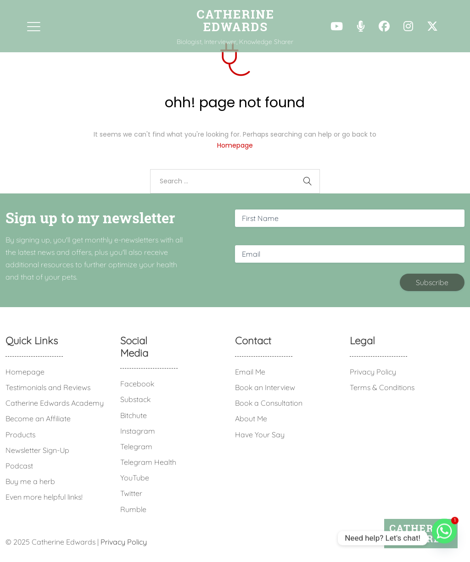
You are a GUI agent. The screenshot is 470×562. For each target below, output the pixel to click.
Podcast (19, 465)
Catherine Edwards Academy (55, 403)
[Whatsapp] (444, 538)
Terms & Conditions (382, 387)
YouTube (134, 477)
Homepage (235, 145)
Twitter (131, 493)
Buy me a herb (30, 481)
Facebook (137, 383)
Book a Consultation (268, 403)
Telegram (136, 446)
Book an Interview (265, 387)
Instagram (137, 430)
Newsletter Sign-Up (37, 450)
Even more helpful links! (44, 496)
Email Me (250, 371)
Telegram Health (148, 462)
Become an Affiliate (38, 418)
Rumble (133, 509)
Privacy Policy (373, 371)
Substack (135, 399)
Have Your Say (260, 434)
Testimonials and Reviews (48, 387)
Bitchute (133, 415)
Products (20, 434)
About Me (251, 418)
